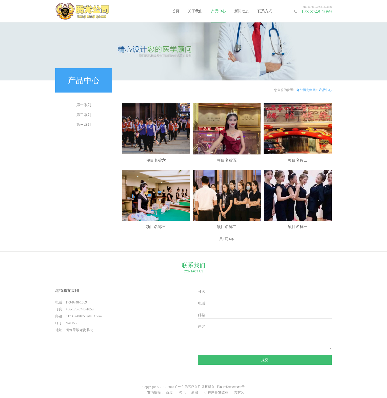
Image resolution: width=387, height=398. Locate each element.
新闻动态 (241, 11)
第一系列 (83, 105)
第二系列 (83, 115)
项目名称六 (156, 160)
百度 (169, 392)
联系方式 (264, 11)
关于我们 (195, 11)
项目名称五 (227, 160)
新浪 (194, 392)
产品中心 (218, 11)
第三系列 (83, 125)
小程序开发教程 (216, 392)
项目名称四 (298, 160)
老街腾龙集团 (306, 90)
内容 (201, 326)
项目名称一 (298, 227)
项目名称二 (227, 227)
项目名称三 (156, 227)
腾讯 (182, 392)
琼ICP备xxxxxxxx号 (231, 387)
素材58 (239, 392)
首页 (175, 11)
